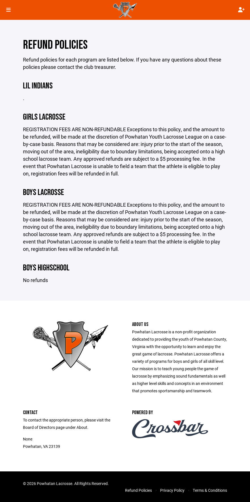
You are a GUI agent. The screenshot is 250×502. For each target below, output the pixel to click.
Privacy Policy (172, 490)
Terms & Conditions (210, 490)
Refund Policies (138, 490)
